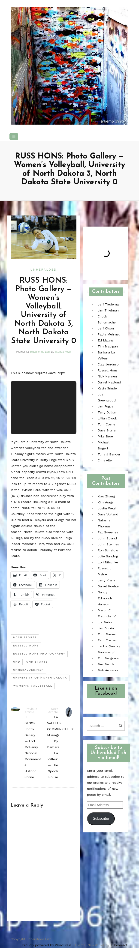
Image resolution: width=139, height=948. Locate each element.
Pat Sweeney (108, 532)
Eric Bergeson (108, 658)
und (16, 662)
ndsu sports (25, 638)
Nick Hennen (107, 376)
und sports (37, 662)
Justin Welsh (107, 508)
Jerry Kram (106, 580)
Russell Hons (63, 351)
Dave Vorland (108, 514)
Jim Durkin (106, 628)
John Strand (107, 538)
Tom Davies (107, 634)
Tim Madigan (108, 346)
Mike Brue (105, 436)
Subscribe (101, 818)
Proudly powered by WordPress (47, 945)
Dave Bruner (107, 430)
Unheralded (43, 269)
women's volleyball (32, 686)
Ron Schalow (108, 550)
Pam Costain (107, 640)
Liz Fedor (105, 622)
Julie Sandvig (108, 556)
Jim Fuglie (105, 406)
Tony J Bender (109, 454)
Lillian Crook (107, 418)
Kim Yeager (106, 502)
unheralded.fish (28, 670)
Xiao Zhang (106, 496)
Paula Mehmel (109, 334)
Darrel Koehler (109, 586)
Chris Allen (106, 460)
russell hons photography (39, 654)
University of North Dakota (40, 678)
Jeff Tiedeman (109, 304)
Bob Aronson (108, 670)
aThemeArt (118, 945)
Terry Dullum (107, 412)
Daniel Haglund (109, 382)
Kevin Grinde (107, 388)
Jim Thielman (108, 310)
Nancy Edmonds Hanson (105, 598)
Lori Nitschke (108, 562)
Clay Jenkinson (109, 364)
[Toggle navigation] (13, 136)
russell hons (26, 646)
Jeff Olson (106, 328)
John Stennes (108, 544)
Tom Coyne (106, 424)
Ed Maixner (106, 340)
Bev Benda (106, 664)
